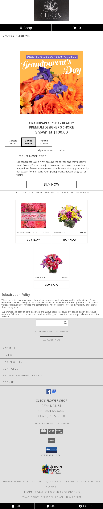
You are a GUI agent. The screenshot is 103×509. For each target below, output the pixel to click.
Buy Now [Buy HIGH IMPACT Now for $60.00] (70, 240)
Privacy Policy (30, 497)
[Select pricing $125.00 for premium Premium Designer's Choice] (44, 142)
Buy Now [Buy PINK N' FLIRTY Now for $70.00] (51, 285)
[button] (51, 450)
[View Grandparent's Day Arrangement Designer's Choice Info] (33, 216)
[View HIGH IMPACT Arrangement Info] (70, 216)
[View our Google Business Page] (54, 393)
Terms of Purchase (52, 497)
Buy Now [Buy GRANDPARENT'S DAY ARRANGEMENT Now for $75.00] (33, 240)
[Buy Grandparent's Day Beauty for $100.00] (51, 184)
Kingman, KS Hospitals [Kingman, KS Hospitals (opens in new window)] (51, 481)
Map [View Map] (51, 506)
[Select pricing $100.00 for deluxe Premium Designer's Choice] (29, 142)
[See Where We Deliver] (51, 339)
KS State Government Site (65, 492)
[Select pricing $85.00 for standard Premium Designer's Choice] (13, 142)
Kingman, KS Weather (35, 492)
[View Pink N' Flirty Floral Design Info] (51, 261)
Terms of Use (73, 497)
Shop (26, 27)
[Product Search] (52, 322)
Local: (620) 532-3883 (51, 416)
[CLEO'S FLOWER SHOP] (51, 19)
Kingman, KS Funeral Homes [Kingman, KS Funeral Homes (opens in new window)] (19, 481)
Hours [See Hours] (86, 506)
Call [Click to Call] (17, 506)
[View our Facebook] (48, 393)
